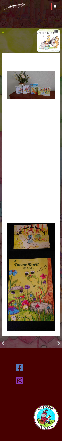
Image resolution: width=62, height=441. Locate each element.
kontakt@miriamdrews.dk (31, 395)
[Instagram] (31, 380)
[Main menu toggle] (55, 6)
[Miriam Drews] (14, 6)
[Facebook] (30, 367)
